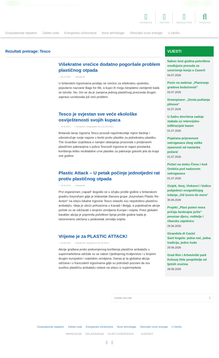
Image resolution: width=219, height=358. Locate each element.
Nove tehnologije (113, 33)
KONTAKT (207, 3)
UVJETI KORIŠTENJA (121, 334)
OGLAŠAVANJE (192, 3)
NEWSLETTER (184, 18)
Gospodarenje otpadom (21, 33)
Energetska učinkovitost (80, 33)
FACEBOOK (146, 18)
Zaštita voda (50, 33)
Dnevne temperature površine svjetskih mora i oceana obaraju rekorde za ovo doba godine (65, 3)
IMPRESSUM (74, 334)
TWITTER (164, 18)
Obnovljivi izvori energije (146, 33)
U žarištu (174, 33)
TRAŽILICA (205, 18)
